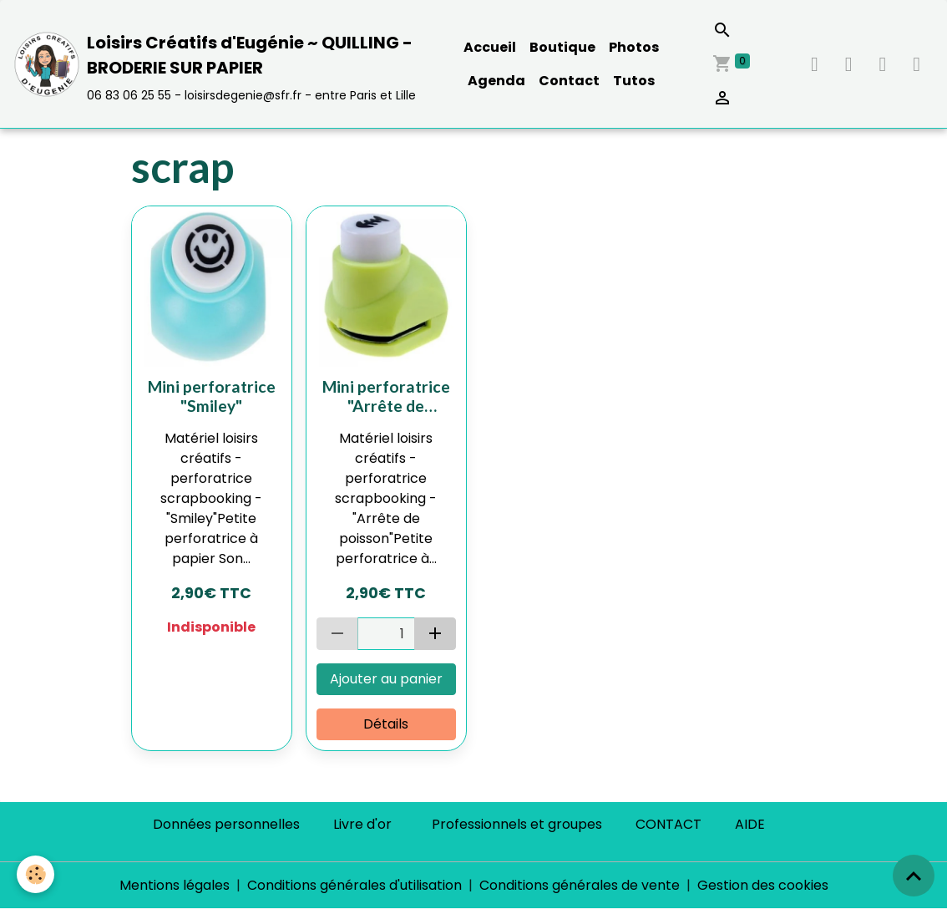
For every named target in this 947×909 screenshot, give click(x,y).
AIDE (750, 824)
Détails (385, 724)
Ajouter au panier (386, 678)
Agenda (496, 80)
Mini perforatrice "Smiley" (212, 396)
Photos (634, 47)
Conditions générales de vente (579, 885)
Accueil (489, 47)
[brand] (218, 63)
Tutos (634, 80)
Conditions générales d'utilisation (354, 885)
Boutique (562, 47)
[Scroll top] (913, 875)
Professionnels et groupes (517, 824)
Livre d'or (362, 824)
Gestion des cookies (762, 885)
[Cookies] (35, 874)
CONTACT (668, 824)
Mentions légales (174, 885)
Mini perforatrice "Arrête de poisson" (386, 396)
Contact (569, 80)
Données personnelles (226, 824)
